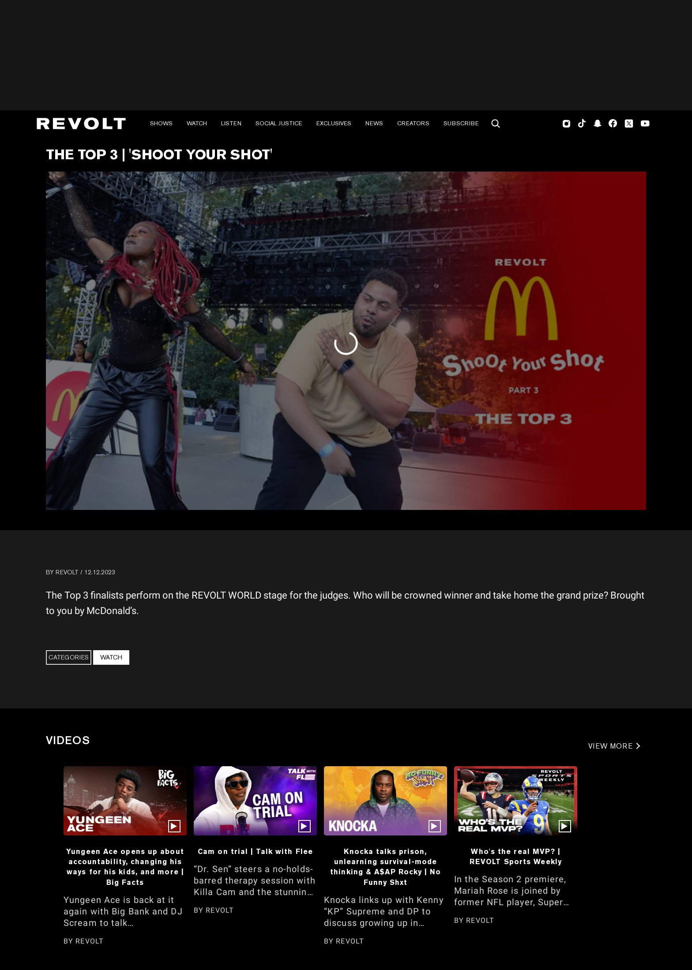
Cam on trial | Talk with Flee (255, 851)
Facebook (613, 123)
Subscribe (461, 123)
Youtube (645, 124)
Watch (197, 123)
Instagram (567, 123)
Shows (161, 123)
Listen (231, 123)
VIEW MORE (610, 746)
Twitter (629, 123)
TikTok (582, 123)
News (374, 123)
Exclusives (333, 123)
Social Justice (279, 123)
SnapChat (597, 123)
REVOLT (67, 572)
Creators (413, 123)
